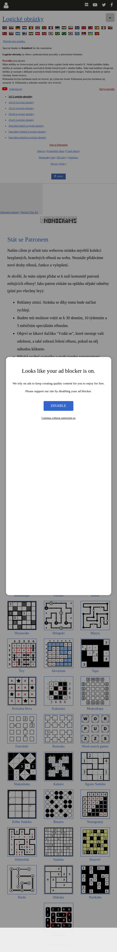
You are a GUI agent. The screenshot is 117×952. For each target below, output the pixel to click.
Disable (58, 406)
